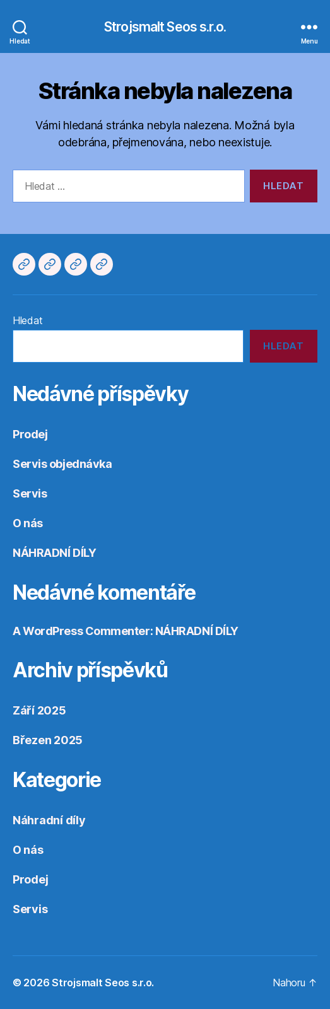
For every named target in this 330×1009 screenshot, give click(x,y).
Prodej (30, 434)
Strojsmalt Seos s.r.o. (165, 26)
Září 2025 (39, 710)
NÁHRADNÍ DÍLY (54, 552)
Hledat (27, 320)
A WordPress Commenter (81, 631)
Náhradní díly (49, 820)
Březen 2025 (48, 740)
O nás (28, 523)
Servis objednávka (62, 463)
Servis (30, 493)
